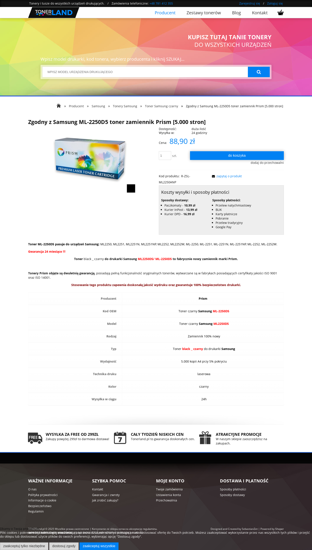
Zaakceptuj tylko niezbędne (24, 546)
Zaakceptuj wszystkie (99, 546)
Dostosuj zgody (63, 546)
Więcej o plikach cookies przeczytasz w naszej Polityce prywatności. (48, 540)
